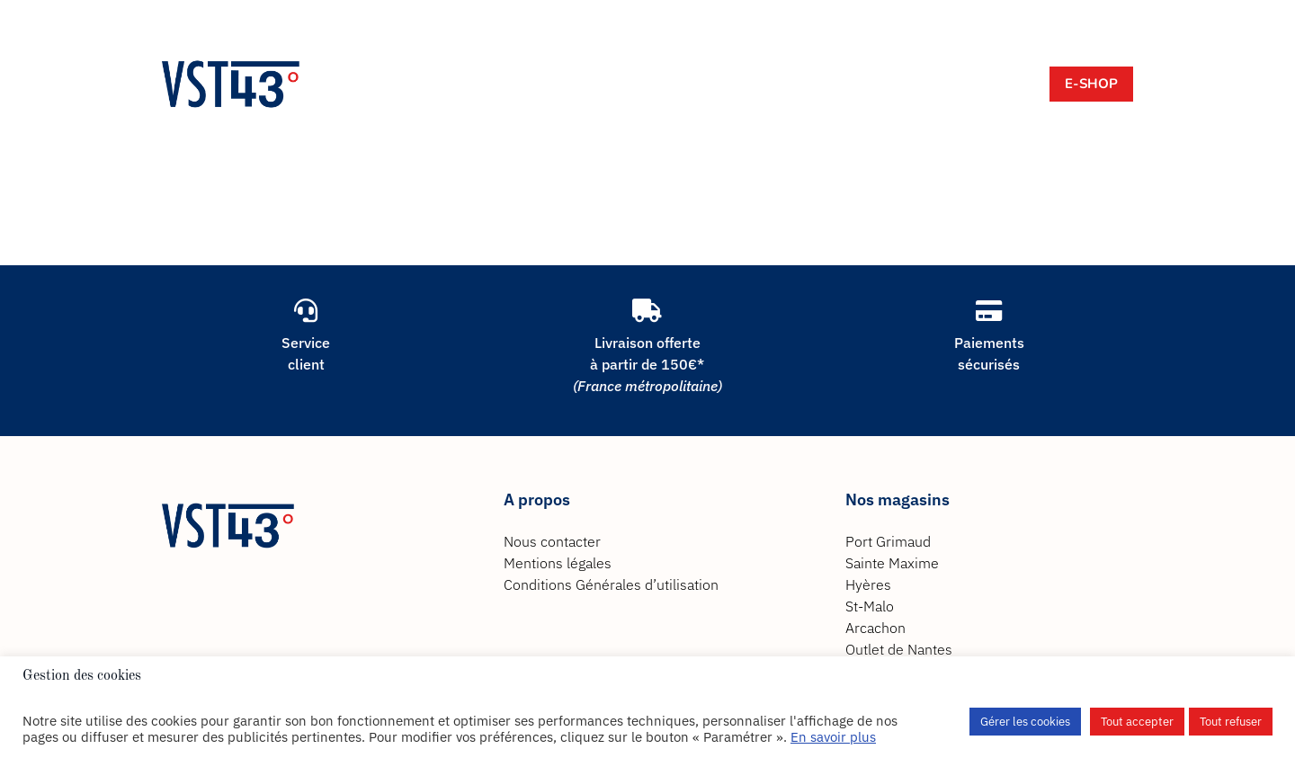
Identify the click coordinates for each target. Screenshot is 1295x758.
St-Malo (869, 606)
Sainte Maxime (892, 563)
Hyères (868, 584)
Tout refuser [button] (1231, 721)
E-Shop (1091, 84)
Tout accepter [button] (1137, 721)
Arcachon (875, 628)
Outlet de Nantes (898, 649)
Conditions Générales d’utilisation (611, 584)
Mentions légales (558, 563)
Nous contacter (552, 541)
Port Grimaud (888, 541)
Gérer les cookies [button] (1025, 721)
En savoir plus (833, 736)
